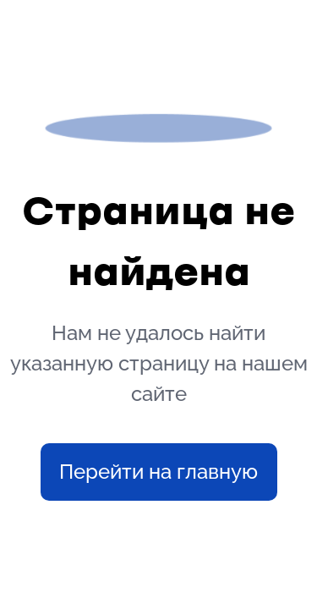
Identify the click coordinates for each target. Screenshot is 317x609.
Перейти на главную (158, 471)
